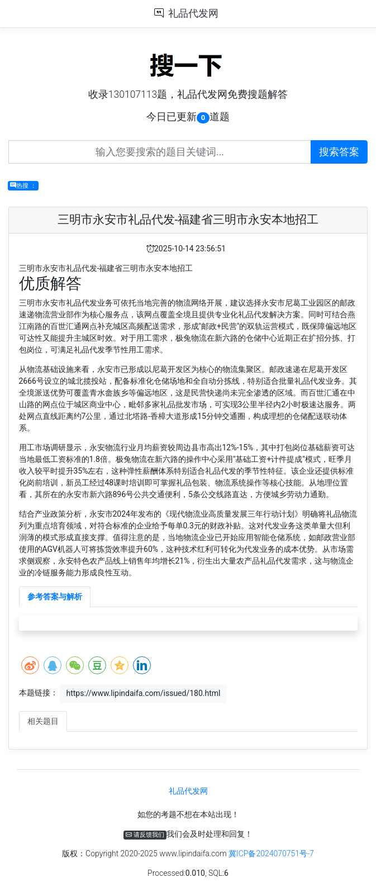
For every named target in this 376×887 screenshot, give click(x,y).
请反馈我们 (145, 834)
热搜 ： (23, 185)
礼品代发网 (193, 13)
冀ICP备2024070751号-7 (271, 853)
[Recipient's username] (159, 152)
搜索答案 (339, 152)
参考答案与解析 (54, 596)
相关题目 (43, 721)
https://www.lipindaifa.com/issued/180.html (143, 693)
